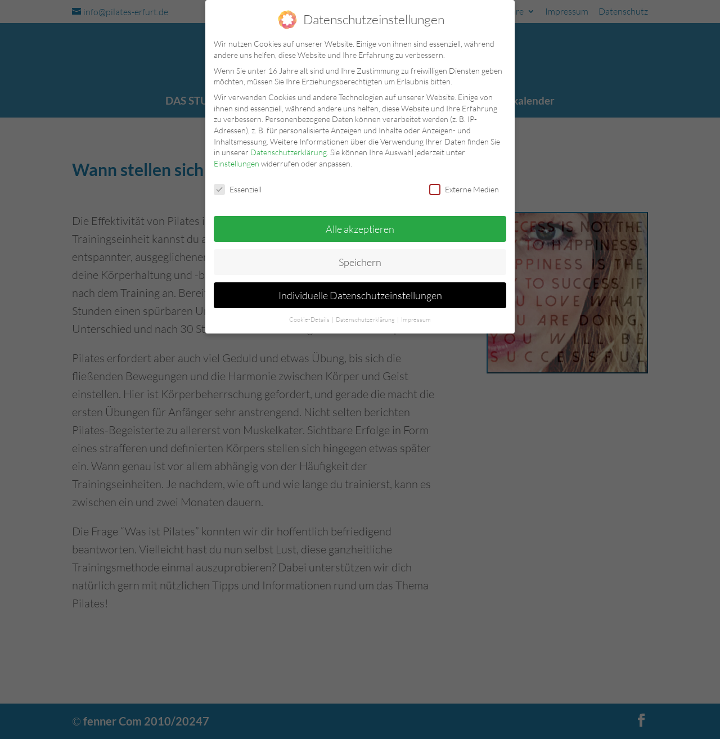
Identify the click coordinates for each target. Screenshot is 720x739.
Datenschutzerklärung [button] (366, 319)
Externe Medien (464, 189)
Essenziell (238, 189)
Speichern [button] (360, 262)
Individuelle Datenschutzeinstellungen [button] (360, 295)
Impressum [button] (416, 319)
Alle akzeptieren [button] (360, 229)
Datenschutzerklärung (288, 152)
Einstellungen (236, 163)
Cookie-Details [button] (310, 319)
